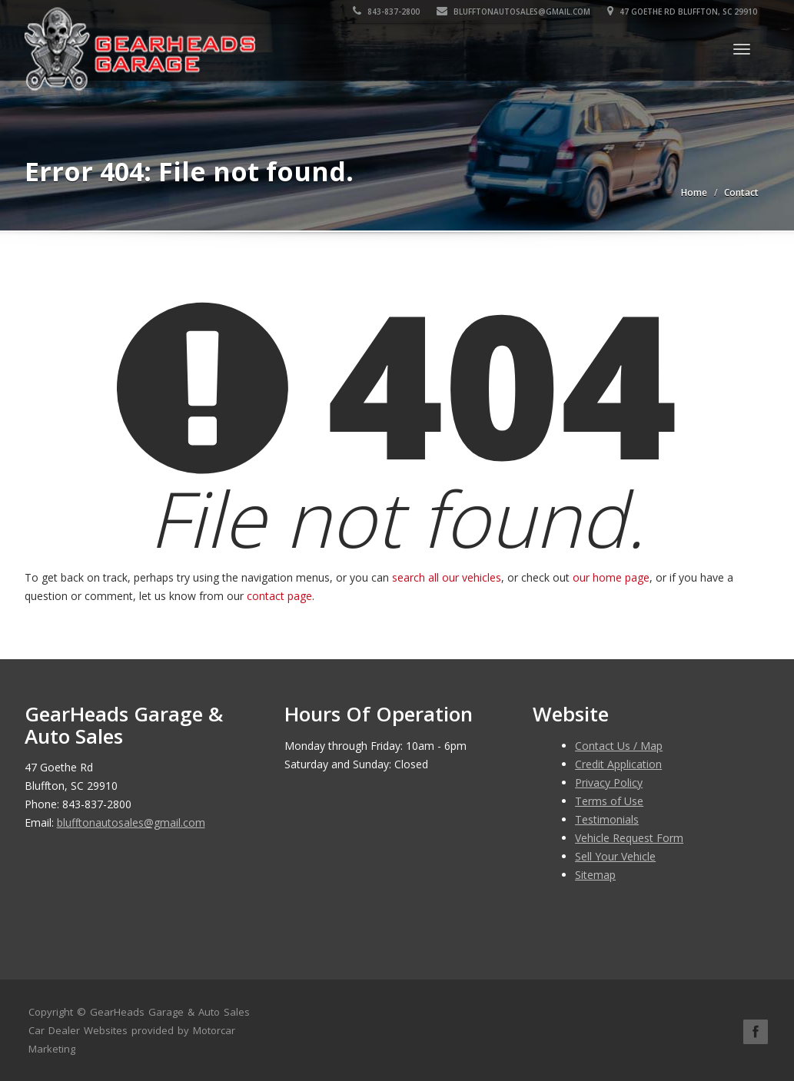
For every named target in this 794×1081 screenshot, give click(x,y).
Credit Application (618, 764)
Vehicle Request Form (629, 838)
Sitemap (595, 874)
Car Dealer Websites (78, 1030)
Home (694, 192)
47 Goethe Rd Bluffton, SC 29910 (684, 11)
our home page (611, 577)
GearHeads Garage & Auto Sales (170, 1012)
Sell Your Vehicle (615, 856)
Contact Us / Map (619, 745)
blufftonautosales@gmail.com (515, 11)
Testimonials (607, 819)
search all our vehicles (446, 577)
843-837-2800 (387, 11)
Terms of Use (609, 801)
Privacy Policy (609, 782)
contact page (279, 596)
